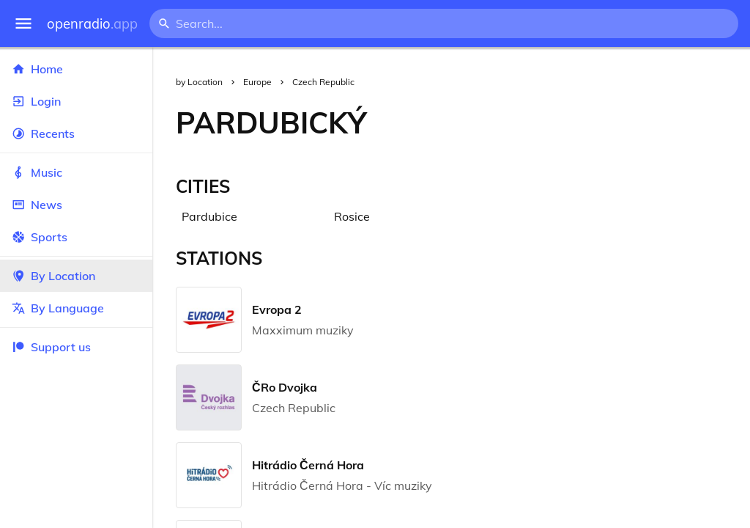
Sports (76, 237)
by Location (199, 81)
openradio (92, 23)
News (76, 204)
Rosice (352, 216)
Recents (76, 133)
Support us (51, 347)
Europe (257, 81)
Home (76, 69)
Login (76, 101)
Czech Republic (323, 81)
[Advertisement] (570, 122)
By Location (76, 276)
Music (76, 172)
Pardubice (209, 216)
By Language (76, 308)
